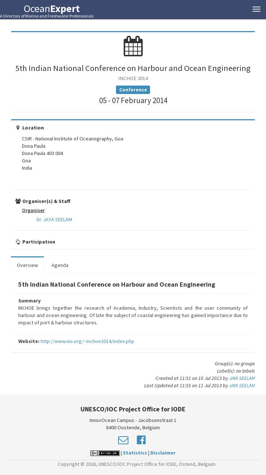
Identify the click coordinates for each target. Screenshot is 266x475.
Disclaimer (163, 452)
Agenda (60, 265)
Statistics (135, 452)
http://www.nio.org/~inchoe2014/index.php (87, 341)
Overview (27, 265)
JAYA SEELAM (242, 378)
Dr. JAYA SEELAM (54, 219)
